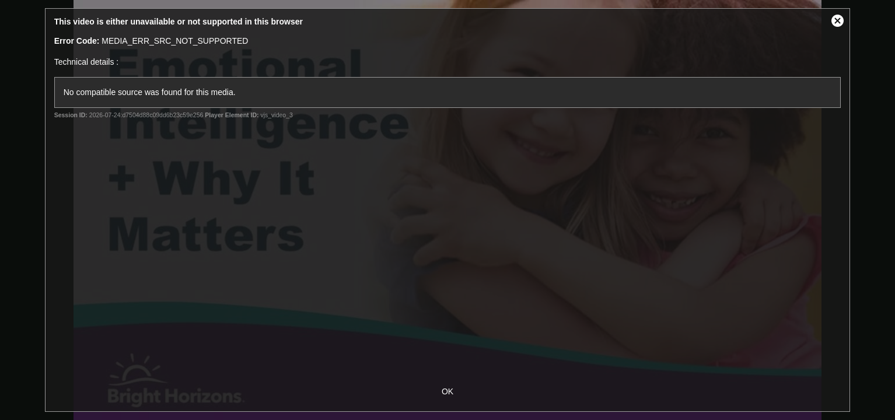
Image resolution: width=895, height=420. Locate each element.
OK (447, 391)
